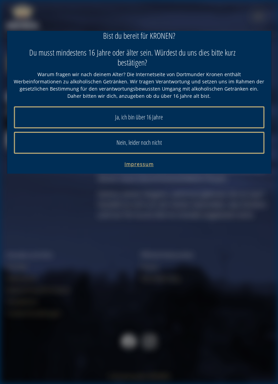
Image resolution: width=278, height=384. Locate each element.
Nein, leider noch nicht (139, 142)
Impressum (139, 164)
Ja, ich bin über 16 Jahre (139, 117)
